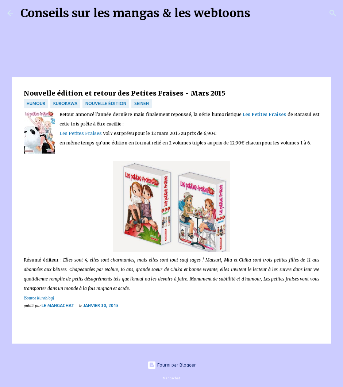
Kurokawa (65, 103)
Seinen (141, 103)
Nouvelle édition (105, 103)
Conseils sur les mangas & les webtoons (135, 13)
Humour (36, 103)
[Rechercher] (260, 13)
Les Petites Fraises (264, 114)
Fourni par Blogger (171, 365)
